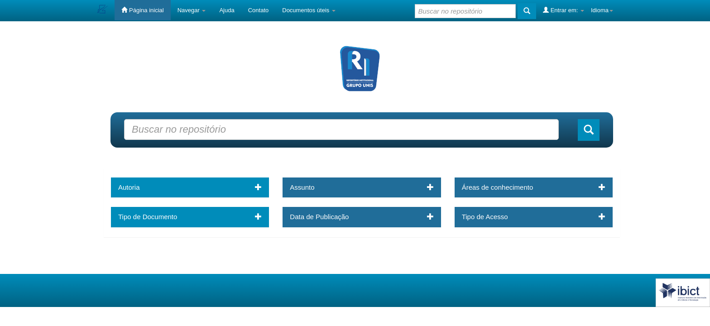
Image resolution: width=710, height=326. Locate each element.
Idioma (602, 10)
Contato (258, 10)
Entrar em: (563, 10)
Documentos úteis (309, 10)
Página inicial (142, 10)
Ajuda (226, 10)
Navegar (192, 10)
